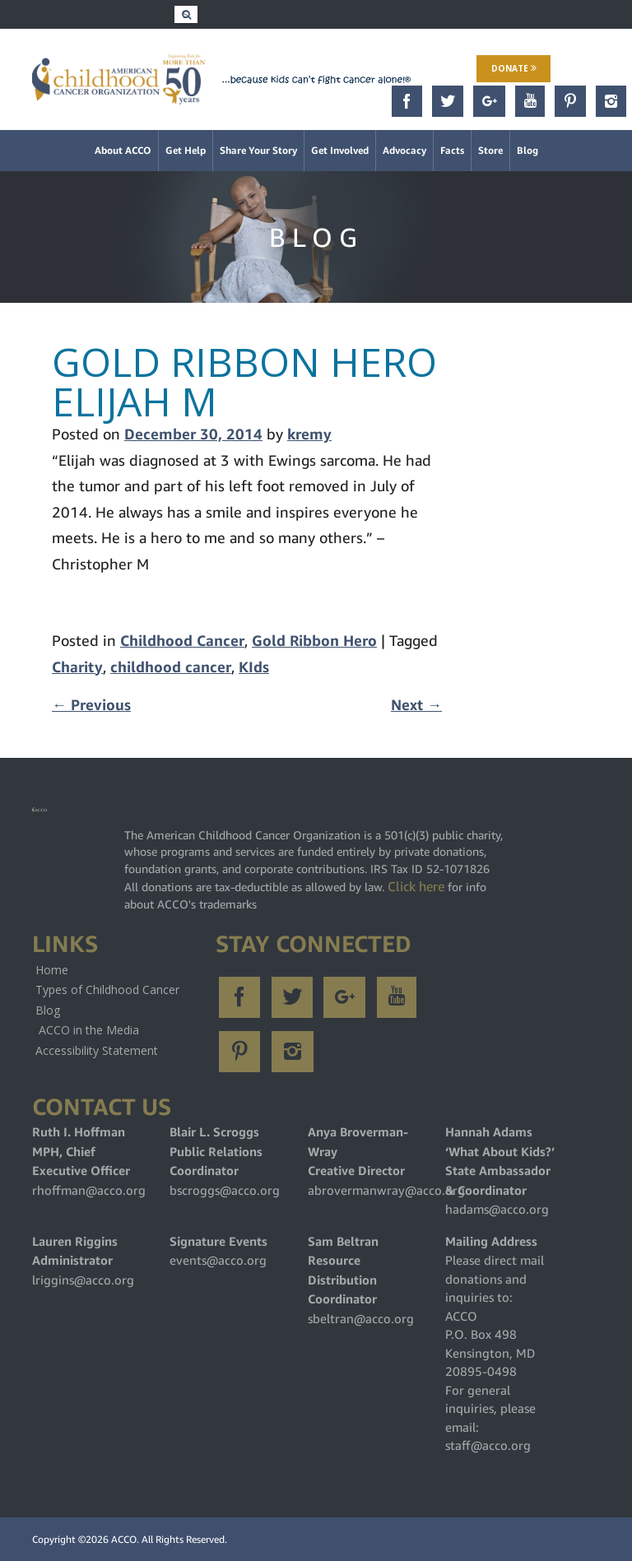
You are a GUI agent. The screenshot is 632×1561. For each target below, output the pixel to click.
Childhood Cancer (182, 640)
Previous (91, 704)
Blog (527, 150)
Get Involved (340, 150)
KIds (254, 666)
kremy (309, 434)
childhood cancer (170, 666)
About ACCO (123, 150)
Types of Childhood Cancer (107, 989)
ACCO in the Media (89, 1030)
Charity (77, 666)
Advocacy (404, 150)
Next (416, 704)
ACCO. (125, 1539)
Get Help (185, 150)
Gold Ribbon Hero (314, 640)
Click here (416, 886)
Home (51, 970)
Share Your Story (258, 150)
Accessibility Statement (96, 1050)
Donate (514, 68)
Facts (452, 150)
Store (490, 150)
